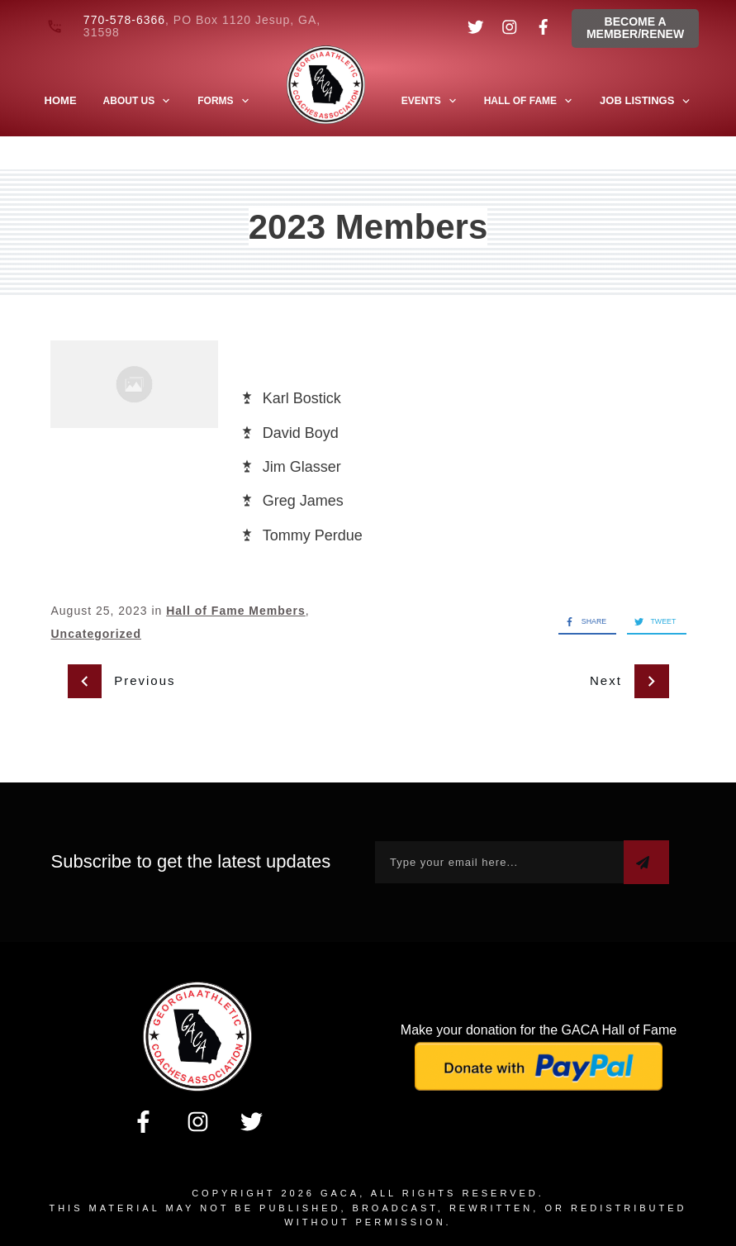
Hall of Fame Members (236, 610)
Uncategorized (96, 633)
